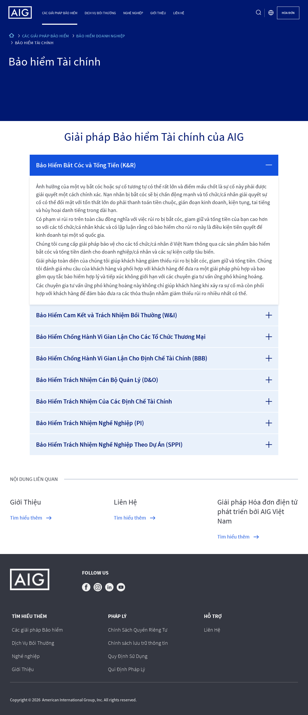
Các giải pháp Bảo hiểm (59, 13)
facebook (86, 587)
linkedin (109, 587)
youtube (121, 587)
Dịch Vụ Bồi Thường (100, 13)
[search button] (259, 13)
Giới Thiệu (158, 13)
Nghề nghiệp (133, 13)
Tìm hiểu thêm (26, 517)
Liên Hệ (178, 13)
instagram (98, 587)
